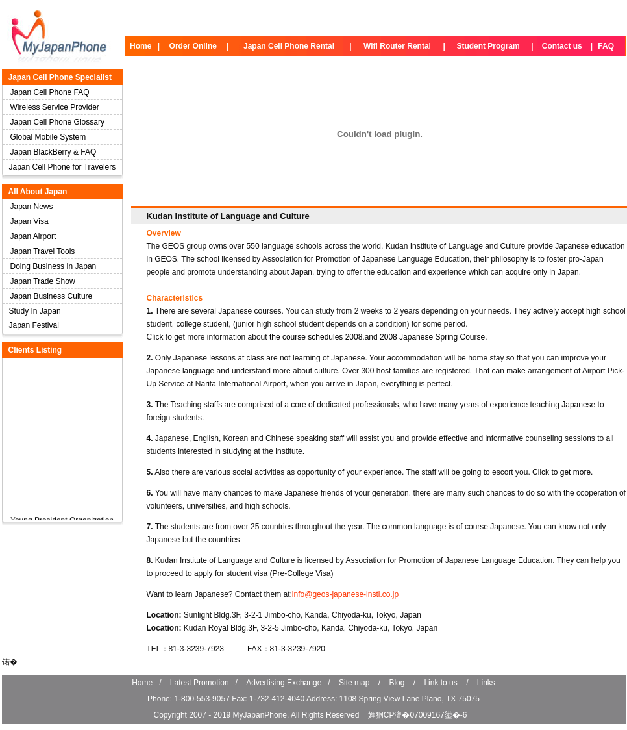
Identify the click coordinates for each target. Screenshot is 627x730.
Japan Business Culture (51, 296)
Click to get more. (562, 472)
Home (140, 46)
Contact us (562, 46)
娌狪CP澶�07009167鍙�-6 (417, 715)
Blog (396, 682)
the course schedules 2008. (317, 337)
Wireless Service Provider (54, 107)
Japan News (31, 206)
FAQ (606, 46)
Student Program (487, 46)
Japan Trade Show (42, 281)
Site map (354, 682)
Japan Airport (33, 236)
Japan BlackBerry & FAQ (53, 152)
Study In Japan (35, 311)
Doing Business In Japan (53, 266)
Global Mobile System (48, 137)
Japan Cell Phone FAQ (50, 92)
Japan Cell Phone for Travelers (62, 166)
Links (486, 682)
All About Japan (38, 191)
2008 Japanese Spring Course (432, 337)
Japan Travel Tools (42, 251)
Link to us (440, 682)
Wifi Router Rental (397, 46)
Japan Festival (34, 325)
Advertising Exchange (283, 682)
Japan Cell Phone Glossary (57, 122)
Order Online (193, 46)
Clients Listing (35, 350)
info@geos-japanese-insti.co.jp (345, 594)
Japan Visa (29, 221)
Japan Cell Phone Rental (288, 46)
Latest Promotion (199, 682)
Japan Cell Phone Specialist (60, 77)
